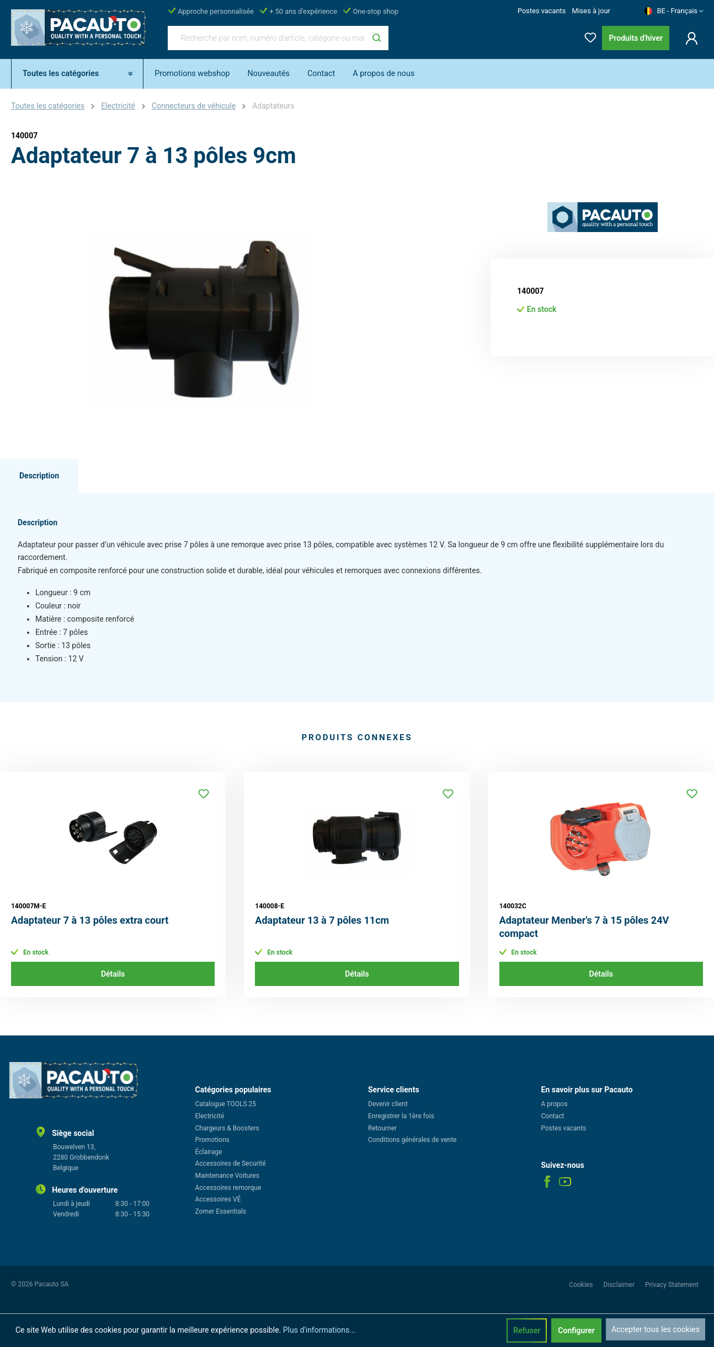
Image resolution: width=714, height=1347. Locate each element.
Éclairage (208, 1152)
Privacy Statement (672, 1285)
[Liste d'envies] (587, 35)
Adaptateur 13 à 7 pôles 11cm (322, 920)
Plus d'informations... (319, 1330)
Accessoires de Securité (230, 1163)
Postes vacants (542, 11)
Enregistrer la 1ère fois (401, 1116)
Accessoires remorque (228, 1188)
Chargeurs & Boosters (227, 1128)
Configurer (576, 1330)
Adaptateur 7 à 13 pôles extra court (89, 920)
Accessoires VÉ (218, 1199)
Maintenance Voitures (227, 1175)
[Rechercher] (376, 38)
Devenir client (388, 1104)
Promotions (212, 1140)
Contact (552, 1116)
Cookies (581, 1285)
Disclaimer (619, 1285)
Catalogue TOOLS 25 (226, 1104)
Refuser (526, 1330)
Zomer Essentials (221, 1211)
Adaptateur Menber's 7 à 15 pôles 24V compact (584, 926)
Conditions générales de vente (412, 1140)
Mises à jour (591, 11)
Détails (113, 973)
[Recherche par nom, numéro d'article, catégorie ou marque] (266, 38)
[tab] (39, 476)
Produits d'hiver (636, 38)
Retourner (382, 1128)
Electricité (210, 1116)
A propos (554, 1104)
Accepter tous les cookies (655, 1329)
